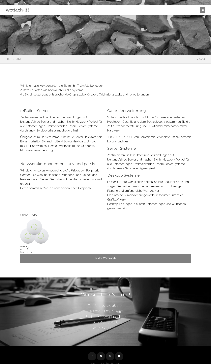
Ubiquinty (28, 215)
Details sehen (26, 252)
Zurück (202, 59)
